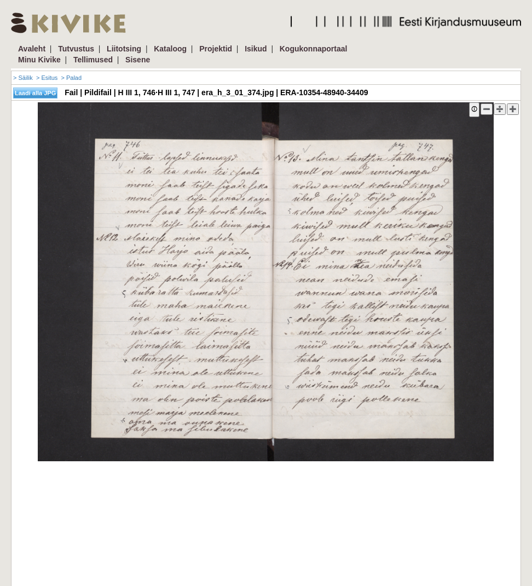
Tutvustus (76, 48)
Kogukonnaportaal (314, 48)
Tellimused (93, 59)
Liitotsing (124, 48)
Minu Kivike (39, 59)
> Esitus (46, 77)
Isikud (256, 48)
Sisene (137, 59)
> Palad (71, 77)
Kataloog (170, 48)
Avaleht (31, 48)
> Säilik (23, 77)
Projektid (215, 48)
